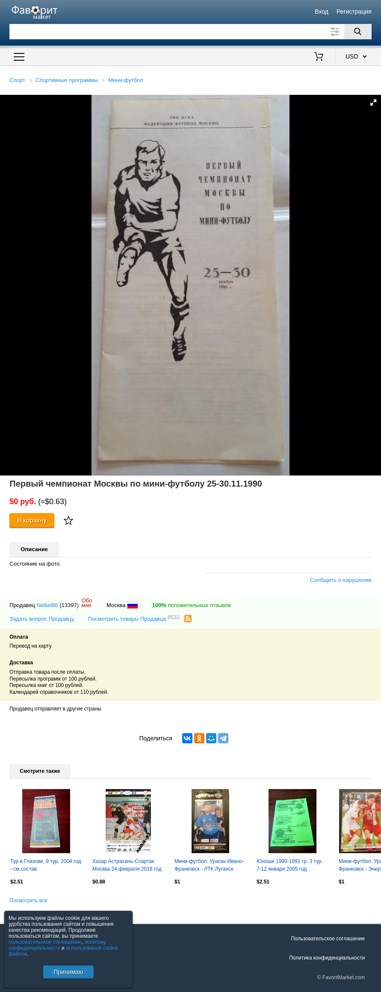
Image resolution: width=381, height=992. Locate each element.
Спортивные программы (66, 80)
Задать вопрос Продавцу (41, 619)
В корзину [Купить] (32, 520)
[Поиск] (358, 31)
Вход (321, 11)
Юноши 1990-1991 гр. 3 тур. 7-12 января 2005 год (290, 865)
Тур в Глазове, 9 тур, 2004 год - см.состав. (45, 865)
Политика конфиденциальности (327, 958)
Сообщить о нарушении (341, 580)
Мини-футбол (125, 80)
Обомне (86, 603)
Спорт (17, 80)
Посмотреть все (28, 901)
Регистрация (354, 11)
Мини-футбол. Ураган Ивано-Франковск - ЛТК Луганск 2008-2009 (209, 866)
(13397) (69, 605)
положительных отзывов (191, 605)
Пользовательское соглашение (328, 939)
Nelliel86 (47, 605)
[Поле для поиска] (190, 31)
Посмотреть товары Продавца (134, 618)
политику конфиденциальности (57, 945)
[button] (373, 102)
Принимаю (68, 972)
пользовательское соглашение (45, 942)
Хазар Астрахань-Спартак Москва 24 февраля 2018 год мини (127, 866)
